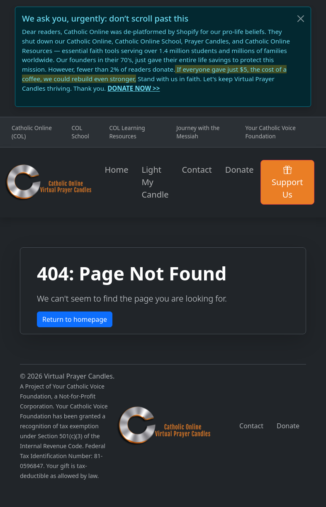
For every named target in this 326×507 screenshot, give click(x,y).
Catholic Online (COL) (32, 132)
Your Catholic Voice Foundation (271, 132)
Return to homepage (74, 319)
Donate (239, 169)
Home (117, 169)
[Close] (301, 18)
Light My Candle (154, 182)
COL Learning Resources (127, 132)
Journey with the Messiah (197, 132)
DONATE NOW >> (133, 88)
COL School (80, 132)
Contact (197, 169)
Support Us (287, 182)
